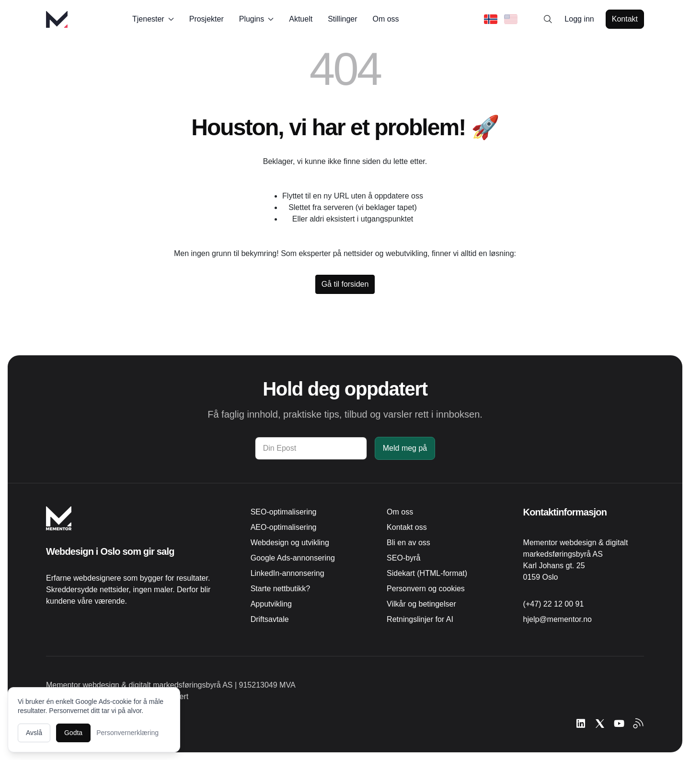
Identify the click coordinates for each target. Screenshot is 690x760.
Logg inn (579, 19)
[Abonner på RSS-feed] (638, 723)
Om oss (386, 19)
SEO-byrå (403, 558)
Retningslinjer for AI (420, 619)
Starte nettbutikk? (280, 589)
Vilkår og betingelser (421, 604)
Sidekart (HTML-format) (427, 573)
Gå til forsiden (345, 284)
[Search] (548, 19)
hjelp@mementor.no (557, 619)
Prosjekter (206, 19)
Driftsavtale (270, 619)
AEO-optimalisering (284, 527)
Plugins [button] (256, 19)
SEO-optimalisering (284, 512)
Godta (73, 733)
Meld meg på (405, 448)
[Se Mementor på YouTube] (619, 723)
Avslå (34, 733)
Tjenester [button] (153, 19)
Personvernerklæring (127, 733)
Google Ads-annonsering (293, 558)
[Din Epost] (311, 448)
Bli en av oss (408, 542)
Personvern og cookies (426, 589)
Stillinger (342, 19)
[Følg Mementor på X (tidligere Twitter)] (600, 723)
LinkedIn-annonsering (287, 573)
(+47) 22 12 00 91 (553, 604)
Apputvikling (271, 604)
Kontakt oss (407, 527)
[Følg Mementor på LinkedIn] (580, 723)
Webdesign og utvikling (290, 542)
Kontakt (625, 19)
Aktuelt (300, 19)
